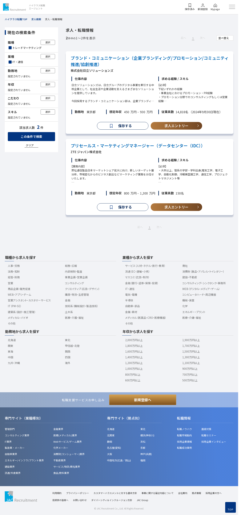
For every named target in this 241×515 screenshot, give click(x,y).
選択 (47, 42)
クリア (30, 145)
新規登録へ (142, 399)
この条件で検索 (31, 136)
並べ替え (223, 38)
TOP (230, 509)
